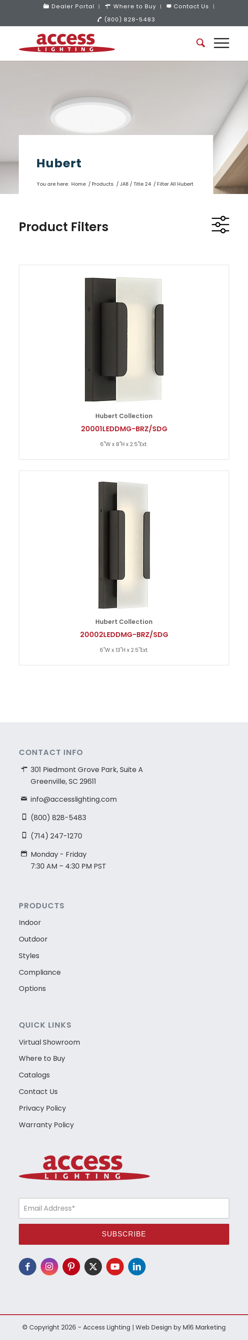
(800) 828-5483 (126, 19)
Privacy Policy (42, 1108)
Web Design (154, 1327)
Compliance (40, 972)
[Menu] (217, 43)
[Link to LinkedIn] (137, 1266)
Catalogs (34, 1075)
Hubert (59, 163)
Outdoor (33, 939)
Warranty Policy (46, 1125)
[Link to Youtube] (115, 1266)
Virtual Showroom (49, 1042)
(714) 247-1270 (56, 836)
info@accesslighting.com (74, 799)
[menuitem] (69, 6)
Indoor (30, 923)
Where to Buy (42, 1058)
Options (32, 988)
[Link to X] (93, 1266)
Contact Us (38, 1092)
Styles (29, 956)
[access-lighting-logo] (103, 43)
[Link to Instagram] (49, 1266)
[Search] (196, 43)
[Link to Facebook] (27, 1266)
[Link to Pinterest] (71, 1266)
